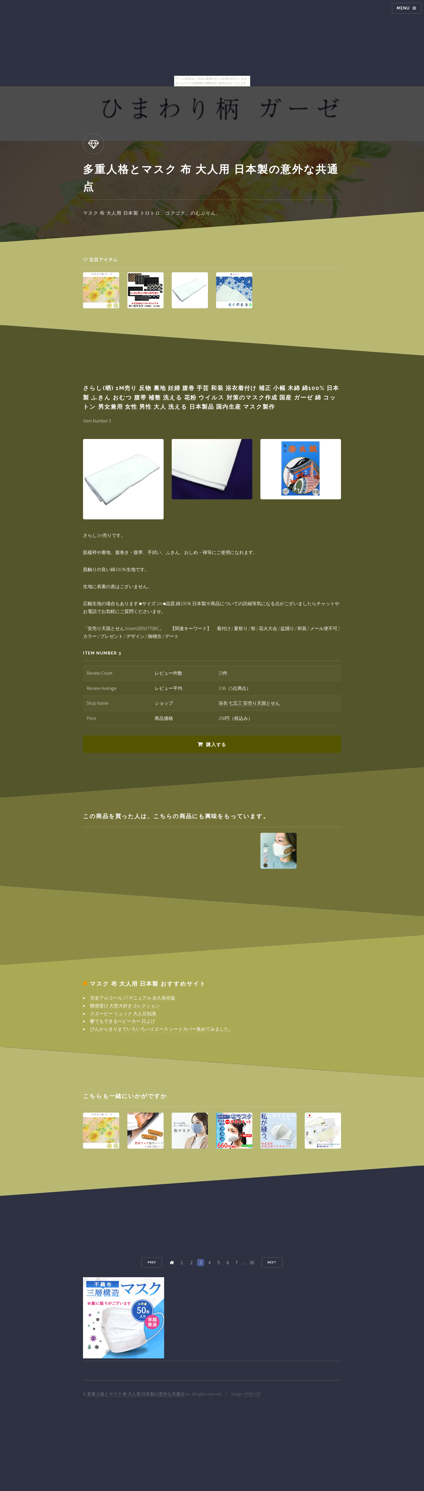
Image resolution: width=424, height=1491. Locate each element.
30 (252, 1263)
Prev (152, 1262)
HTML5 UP (252, 1394)
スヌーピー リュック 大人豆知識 (123, 1014)
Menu (403, 8)
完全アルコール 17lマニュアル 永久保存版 (132, 998)
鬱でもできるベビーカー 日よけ (122, 1021)
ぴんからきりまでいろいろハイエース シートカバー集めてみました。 (161, 1029)
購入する (216, 744)
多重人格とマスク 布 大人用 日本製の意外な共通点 (136, 1394)
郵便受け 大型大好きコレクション (125, 1006)
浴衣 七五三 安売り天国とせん (249, 703)
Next (271, 1262)
